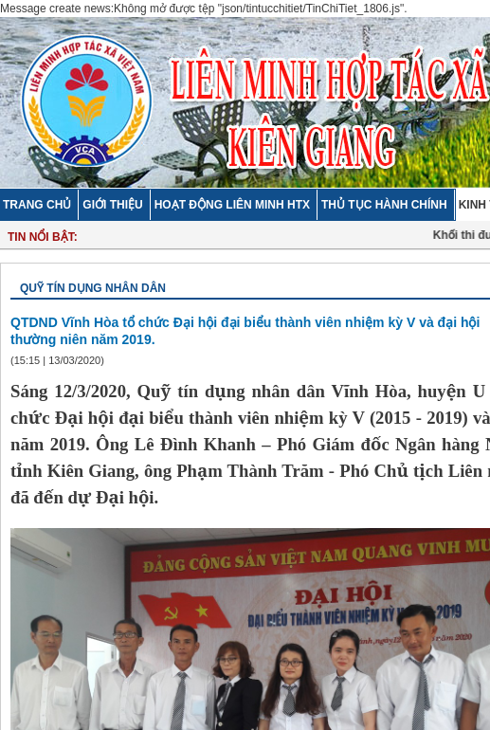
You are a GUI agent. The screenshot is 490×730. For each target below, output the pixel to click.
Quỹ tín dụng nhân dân (93, 288)
